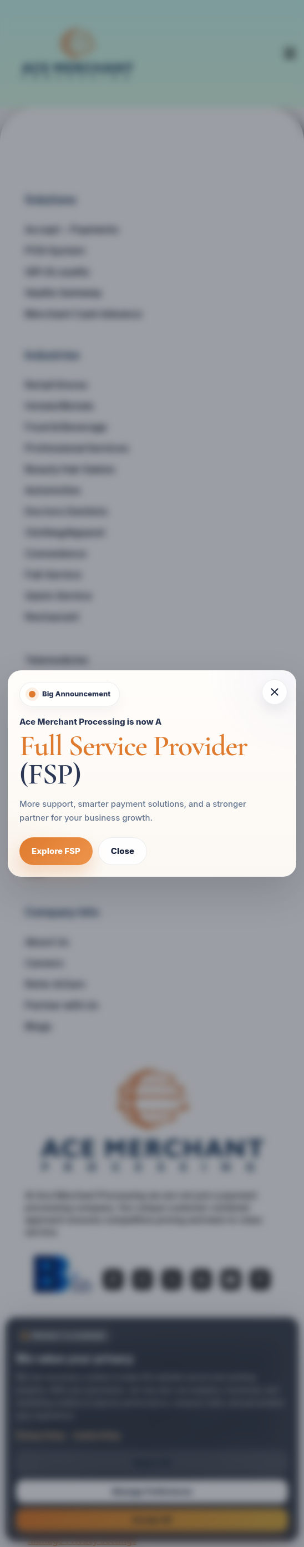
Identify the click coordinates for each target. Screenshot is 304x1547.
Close (122, 851)
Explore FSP (56, 851)
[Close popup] (274, 692)
